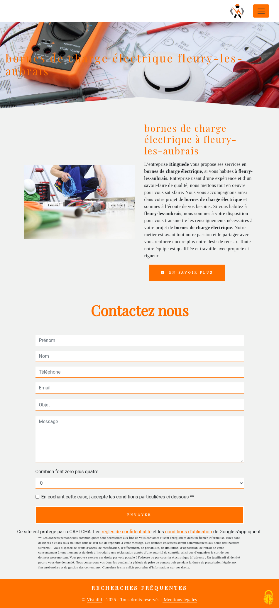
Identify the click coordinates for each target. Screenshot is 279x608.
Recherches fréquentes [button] (139, 587)
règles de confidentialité (127, 531)
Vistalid (94, 599)
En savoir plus (187, 272)
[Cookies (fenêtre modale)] (268, 598)
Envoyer (139, 514)
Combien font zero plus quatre (67, 471)
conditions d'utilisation (188, 531)
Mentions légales (180, 599)
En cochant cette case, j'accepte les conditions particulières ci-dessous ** (117, 497)
